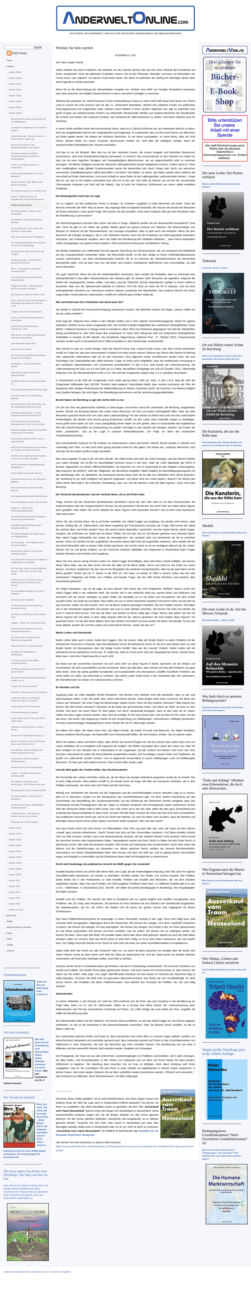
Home (9, 60)
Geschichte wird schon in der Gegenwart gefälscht (28, 480)
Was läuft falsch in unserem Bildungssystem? (222, 698)
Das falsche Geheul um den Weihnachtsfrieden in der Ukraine (25, 146)
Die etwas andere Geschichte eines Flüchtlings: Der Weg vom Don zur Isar (25, 1174)
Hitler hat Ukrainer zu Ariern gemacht (26, 646)
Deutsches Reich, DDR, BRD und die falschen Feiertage (27, 183)
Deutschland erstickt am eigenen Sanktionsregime (25, 760)
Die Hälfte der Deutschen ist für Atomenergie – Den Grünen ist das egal (28, 783)
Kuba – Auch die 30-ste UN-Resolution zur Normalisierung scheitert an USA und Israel (29, 303)
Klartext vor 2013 (16, 910)
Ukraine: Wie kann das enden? (24, 686)
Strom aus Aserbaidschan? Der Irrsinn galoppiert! (27, 174)
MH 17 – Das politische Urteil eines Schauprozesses (26, 270)
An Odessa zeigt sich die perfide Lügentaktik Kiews (25, 661)
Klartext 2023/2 (15, 101)
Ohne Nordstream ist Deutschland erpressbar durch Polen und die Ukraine (28, 422)
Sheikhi (207, 526)
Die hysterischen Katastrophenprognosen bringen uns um (28, 679)
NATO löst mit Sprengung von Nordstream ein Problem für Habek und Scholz (29, 448)
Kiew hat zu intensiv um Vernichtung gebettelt (26, 396)
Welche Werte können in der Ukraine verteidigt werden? (26, 552)
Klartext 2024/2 (15, 90)
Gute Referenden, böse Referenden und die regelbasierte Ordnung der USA (28, 405)
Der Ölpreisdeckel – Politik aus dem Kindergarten (26, 212)
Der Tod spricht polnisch (19, 1097)
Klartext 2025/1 (15, 84)
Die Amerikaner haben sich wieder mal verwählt (27, 252)
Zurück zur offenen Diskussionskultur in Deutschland (27, 319)
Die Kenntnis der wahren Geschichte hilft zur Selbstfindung (28, 120)
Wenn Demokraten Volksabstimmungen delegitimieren (28, 465)
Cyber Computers (61, 1271)
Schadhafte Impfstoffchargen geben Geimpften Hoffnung (26, 526)
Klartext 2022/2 (15, 113)
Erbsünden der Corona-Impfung (24, 822)
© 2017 (46, 1271)
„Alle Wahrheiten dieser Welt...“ (24, 343)
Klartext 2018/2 (15, 869)
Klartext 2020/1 (15, 851)
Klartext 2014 (14, 898)
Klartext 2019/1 (15, 863)
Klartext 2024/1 (15, 96)
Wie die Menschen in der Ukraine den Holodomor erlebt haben (27, 229)
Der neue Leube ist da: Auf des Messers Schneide (224, 611)
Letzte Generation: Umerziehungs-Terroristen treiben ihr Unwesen (25, 699)
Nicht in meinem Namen (21, 349)
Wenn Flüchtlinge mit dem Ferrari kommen (29, 502)
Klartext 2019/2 (15, 857)
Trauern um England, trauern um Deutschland (25, 166)
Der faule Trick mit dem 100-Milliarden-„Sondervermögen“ (27, 806)
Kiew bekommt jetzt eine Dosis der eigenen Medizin (25, 373)
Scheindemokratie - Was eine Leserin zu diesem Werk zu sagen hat (28, 137)
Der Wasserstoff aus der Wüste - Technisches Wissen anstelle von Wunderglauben (25, 156)
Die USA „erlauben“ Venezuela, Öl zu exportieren (27, 797)
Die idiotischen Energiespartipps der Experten (26, 221)
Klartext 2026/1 (15, 72)
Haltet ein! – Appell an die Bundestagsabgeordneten (22, 509)
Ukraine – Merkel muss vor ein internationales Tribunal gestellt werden (27, 197)
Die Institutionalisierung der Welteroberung (29, 496)
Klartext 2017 (14, 880)
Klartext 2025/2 (15, 78)
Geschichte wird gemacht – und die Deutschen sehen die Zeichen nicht (26, 414)
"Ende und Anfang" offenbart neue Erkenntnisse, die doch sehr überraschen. (223, 784)
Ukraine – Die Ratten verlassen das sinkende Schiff (26, 774)
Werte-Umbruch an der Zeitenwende (26, 767)
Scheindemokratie (14, 975)
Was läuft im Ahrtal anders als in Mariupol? (29, 692)
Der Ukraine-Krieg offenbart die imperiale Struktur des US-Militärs (28, 356)
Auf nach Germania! (16, 1032)
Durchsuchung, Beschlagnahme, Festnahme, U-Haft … (25, 327)
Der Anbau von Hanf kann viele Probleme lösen (28, 615)
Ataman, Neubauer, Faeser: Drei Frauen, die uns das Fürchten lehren (28, 742)
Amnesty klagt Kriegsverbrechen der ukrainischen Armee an (26, 630)
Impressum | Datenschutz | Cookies (22, 1271)
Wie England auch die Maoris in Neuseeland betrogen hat (223, 871)
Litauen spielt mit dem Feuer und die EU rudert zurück (28, 719)
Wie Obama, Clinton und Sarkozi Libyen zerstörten (220, 961)
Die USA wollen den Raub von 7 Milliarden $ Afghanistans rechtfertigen (29, 561)
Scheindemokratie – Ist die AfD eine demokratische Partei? (26, 261)
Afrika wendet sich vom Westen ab (25, 706)
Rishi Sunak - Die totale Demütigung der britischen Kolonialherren (28, 336)
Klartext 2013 (14, 904)
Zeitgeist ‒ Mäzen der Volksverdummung (28, 623)
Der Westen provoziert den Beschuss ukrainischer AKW (27, 606)
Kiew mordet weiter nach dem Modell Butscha (26, 489)
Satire (9, 939)
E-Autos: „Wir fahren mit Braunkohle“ (26, 312)
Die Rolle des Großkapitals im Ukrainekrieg (23, 653)
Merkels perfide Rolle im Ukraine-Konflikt (28, 790)
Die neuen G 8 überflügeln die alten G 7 (28, 735)
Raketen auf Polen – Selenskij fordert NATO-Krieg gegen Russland (27, 287)
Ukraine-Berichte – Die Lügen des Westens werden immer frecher (25, 814)
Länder (10, 945)
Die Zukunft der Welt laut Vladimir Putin (27, 295)
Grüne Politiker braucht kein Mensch (26, 473)
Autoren (10, 951)
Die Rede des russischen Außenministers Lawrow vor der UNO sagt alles (28, 457)
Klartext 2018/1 (15, 875)
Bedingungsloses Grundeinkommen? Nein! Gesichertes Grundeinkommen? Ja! (224, 1137)
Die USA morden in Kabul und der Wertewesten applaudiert (25, 638)
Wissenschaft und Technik (19, 927)
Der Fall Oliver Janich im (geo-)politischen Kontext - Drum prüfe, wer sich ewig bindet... (29, 571)
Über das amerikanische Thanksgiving (27, 237)
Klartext (10, 66)
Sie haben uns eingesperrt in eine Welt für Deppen (29, 128)
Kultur (9, 933)
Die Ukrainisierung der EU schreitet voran (28, 191)
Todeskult (209, 261)
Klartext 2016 (14, 886)
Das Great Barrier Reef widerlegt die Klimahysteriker (26, 278)
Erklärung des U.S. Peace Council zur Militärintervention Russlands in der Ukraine (27, 582)
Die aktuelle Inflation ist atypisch (24, 712)
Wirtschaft (11, 915)
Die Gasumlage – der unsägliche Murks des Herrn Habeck (28, 543)
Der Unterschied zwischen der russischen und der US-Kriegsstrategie (28, 244)
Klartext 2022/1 (15, 828)
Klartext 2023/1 (15, 107)
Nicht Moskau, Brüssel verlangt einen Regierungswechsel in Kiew (27, 751)
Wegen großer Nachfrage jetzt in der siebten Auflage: (223, 1052)
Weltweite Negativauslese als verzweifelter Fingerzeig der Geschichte (29, 431)
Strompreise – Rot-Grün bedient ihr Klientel (26, 365)
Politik (10, 921)
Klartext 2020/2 (15, 845)
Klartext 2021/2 (15, 834)
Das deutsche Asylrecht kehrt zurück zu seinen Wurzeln (28, 440)
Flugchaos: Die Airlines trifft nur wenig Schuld (27, 728)
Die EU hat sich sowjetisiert (22, 600)
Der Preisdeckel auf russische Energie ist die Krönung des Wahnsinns (28, 518)
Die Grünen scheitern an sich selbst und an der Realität (28, 670)
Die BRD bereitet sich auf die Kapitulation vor (28, 382)
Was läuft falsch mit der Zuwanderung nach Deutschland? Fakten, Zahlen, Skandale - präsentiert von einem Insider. (42, 1055)
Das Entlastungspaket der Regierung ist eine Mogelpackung (28, 535)
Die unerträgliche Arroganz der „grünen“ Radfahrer (28, 592)
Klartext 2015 (14, 892)
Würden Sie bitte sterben (21, 205)
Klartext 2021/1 (15, 840)
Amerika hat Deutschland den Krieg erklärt (29, 390)
